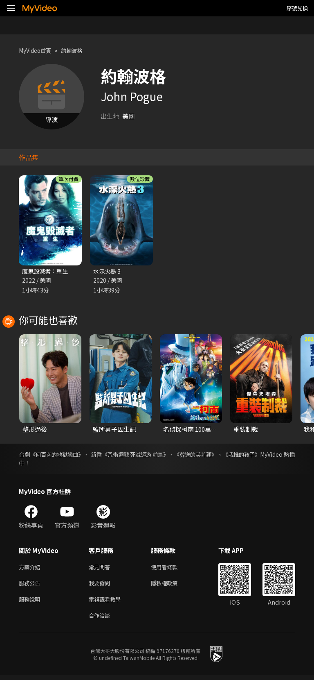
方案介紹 (31, 568)
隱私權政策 (171, 585)
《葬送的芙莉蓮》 (223, 455)
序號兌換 (297, 8)
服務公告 (31, 585)
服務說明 (31, 602)
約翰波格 (78, 50)
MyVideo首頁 (37, 50)
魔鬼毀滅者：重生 (46, 271)
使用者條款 (171, 568)
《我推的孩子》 (275, 455)
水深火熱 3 (107, 271)
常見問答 (101, 568)
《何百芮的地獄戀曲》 (62, 455)
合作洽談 (101, 620)
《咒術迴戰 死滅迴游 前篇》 (154, 455)
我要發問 (101, 585)
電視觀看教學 (107, 602)
